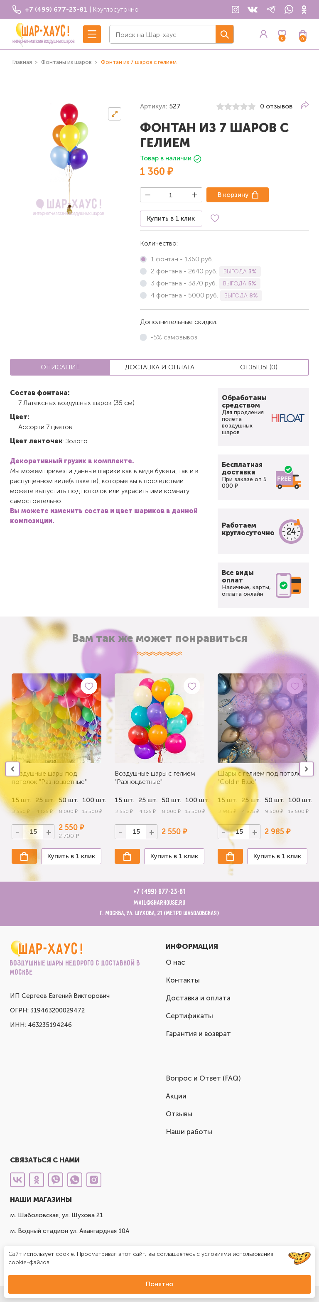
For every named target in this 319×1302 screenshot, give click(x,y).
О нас (175, 962)
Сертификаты (189, 1016)
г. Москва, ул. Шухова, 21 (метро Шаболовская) (159, 913)
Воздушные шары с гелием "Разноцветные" (155, 777)
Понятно (159, 1284)
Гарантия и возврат (198, 1033)
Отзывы (179, 1114)
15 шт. (124, 800)
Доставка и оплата (198, 998)
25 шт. (148, 800)
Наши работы (189, 1132)
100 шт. (92, 800)
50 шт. (171, 800)
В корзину (233, 195)
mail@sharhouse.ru (160, 902)
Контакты (183, 980)
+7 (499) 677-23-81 (160, 892)
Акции (176, 1096)
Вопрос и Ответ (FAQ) (203, 1078)
